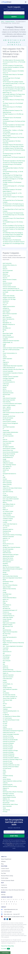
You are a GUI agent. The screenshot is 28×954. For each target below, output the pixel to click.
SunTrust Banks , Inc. (8, 684)
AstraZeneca (6, 301)
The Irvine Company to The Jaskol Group (12, 66)
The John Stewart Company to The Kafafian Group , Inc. (13, 72)
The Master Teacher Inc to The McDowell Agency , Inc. (13, 104)
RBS (4, 628)
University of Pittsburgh (8, 756)
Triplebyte (5, 709)
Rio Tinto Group (6, 634)
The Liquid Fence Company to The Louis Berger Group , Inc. (12, 92)
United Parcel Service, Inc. (9, 733)
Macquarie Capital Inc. (8, 529)
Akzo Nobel (5, 272)
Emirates (5, 425)
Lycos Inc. (5, 528)
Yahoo (4, 808)
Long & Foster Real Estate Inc (10, 524)
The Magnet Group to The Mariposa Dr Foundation (12, 97)
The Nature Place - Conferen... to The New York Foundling (13, 131)
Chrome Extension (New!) (7, 881)
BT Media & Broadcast (8, 337)
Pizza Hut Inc (6, 607)
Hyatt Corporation (7, 481)
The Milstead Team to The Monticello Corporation (12, 119)
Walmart (5, 790)
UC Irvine (5, 725)
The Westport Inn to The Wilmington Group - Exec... (14, 244)
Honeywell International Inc (9, 474)
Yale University (6, 810)
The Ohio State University (9, 695)
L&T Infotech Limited (8, 511)
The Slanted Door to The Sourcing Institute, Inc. (13, 207)
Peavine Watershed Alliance (9, 598)
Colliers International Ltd (9, 368)
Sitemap (3, 895)
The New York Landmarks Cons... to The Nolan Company (12, 135)
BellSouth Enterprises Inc (9, 324)
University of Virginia (8, 763)
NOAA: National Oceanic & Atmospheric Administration (12, 570)
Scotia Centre (6, 659)
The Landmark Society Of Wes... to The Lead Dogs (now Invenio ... (13, 84)
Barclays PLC (6, 316)
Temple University (7, 688)
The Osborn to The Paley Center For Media (13, 146)
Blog (2, 864)
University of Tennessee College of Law (12, 760)
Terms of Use (4, 946)
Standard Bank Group (8, 670)
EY (3, 429)
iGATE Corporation (7, 483)
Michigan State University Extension (11, 547)
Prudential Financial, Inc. (8, 616)
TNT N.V (5, 704)
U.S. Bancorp (6, 715)
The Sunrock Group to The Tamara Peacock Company (13, 219)
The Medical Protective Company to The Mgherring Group (12, 111)
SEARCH (14, 16)
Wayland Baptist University (9, 797)
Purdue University (7, 619)
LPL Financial (6, 526)
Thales (4, 691)
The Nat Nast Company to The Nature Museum (12, 128)
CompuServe (6, 375)
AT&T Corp (5, 303)
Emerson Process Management (10, 423)
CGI (3, 351)
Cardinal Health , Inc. (8, 342)
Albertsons (5, 274)
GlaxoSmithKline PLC (8, 458)
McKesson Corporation (8, 537)
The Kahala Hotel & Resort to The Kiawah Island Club (13, 75)
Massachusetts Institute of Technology (12, 535)
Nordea (4, 573)
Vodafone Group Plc (8, 785)
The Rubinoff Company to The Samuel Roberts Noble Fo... (12, 190)
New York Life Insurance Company (11, 567)
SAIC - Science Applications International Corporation (13, 647)
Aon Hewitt (5, 292)
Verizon (4, 777)
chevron (5, 357)
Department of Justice (8, 393)
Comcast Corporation (8, 371)
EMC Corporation (7, 420)
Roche (4, 639)
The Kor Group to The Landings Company (13, 82)
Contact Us (4, 885)
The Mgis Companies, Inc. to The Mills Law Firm (13, 115)
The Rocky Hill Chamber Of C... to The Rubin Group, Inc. (13, 187)
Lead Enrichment (5, 871)
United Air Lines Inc (7, 729)
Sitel (4, 664)
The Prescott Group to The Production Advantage (12, 165)
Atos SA (5, 305)
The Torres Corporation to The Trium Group (13, 227)
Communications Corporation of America (13, 373)
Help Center (4, 888)
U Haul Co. (5, 713)
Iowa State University (8, 492)
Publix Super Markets (8, 618)
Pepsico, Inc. (6, 600)
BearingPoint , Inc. (7, 323)
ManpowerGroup (7, 531)
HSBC (4, 477)
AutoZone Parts (6, 310)
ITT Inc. (4, 493)
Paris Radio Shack (7, 594)
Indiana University (7, 484)
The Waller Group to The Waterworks (12, 240)
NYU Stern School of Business (10, 585)
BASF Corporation (7, 317)
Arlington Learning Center (9, 298)
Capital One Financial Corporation (11, 341)
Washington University (8, 794)
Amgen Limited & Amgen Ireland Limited (13, 290)
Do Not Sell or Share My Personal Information (13, 890)
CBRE (4, 346)
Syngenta (5, 686)
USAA (4, 770)
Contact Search (5, 869)
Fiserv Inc (5, 440)
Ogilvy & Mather (7, 587)
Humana (5, 479)
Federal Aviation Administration (10, 432)
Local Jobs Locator (7, 520)
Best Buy (5, 326)
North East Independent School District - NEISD (13, 579)
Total (4, 706)
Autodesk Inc (6, 308)
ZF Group (5, 812)
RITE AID (5, 635)
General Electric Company (9, 449)
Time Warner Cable (7, 700)
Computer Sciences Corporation (10, 377)
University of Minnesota (8, 754)
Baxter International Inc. (8, 319)
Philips (4, 603)
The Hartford (6, 693)
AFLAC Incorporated (8, 271)
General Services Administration (10, 452)
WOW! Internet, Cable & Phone (10, 804)
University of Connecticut (9, 742)
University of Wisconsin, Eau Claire (11, 765)
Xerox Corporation (7, 806)
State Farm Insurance (8, 677)
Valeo (4, 774)
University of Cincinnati (8, 738)
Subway (4, 680)
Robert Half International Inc (10, 637)
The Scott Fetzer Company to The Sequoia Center (13, 198)
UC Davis (5, 724)
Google (4, 459)
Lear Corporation (7, 515)
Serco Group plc (7, 661)
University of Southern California (11, 758)
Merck (4, 542)
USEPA (4, 772)
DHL (4, 396)
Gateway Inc (6, 445)
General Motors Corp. (8, 450)
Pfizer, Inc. (5, 601)
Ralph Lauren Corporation (9, 623)
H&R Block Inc (6, 461)
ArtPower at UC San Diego (9, 299)
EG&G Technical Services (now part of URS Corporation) (13, 413)
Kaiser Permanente (7, 501)
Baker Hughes (6, 312)
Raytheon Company (7, 625)
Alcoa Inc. (5, 278)
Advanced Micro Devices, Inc (10, 265)
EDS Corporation (7, 409)
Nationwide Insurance (8, 560)
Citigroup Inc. (6, 362)
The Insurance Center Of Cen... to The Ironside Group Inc (14, 63)
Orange (4, 592)
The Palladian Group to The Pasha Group (13, 148)
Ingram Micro (6, 486)
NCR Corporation (7, 562)
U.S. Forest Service (7, 718)
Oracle (4, 591)
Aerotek (5, 267)
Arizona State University (8, 296)
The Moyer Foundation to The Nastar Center (13, 125)
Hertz (4, 472)
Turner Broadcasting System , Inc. (11, 711)
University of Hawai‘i (8, 749)
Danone (5, 387)
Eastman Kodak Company (9, 405)
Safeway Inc (6, 644)
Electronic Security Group (9, 416)
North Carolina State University (10, 576)
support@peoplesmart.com (9, 909)
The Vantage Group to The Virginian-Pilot (13, 235)
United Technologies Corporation (11, 734)
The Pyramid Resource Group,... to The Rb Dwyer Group (13, 172)
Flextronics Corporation (8, 441)
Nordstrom (5, 574)
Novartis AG (6, 583)
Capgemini (5, 339)
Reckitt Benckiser (7, 630)
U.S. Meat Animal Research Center (11, 720)
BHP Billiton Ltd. (7, 328)
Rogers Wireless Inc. (8, 641)
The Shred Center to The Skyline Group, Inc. (13, 204)
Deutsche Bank (6, 395)
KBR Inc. (5, 502)
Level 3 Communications (9, 517)
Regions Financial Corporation (10, 632)
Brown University (7, 335)
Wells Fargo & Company (8, 801)
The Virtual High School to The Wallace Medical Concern (12, 237)
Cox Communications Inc (9, 382)
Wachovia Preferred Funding (10, 786)
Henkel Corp (6, 470)
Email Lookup (4, 878)
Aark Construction (7, 263)
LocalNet (5, 522)
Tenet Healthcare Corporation (10, 689)
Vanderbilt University (8, 776)
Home (2, 22)
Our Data (3, 873)
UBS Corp (5, 722)
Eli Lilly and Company (8, 418)
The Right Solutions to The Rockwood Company (12, 183)
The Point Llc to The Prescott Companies (13, 163)
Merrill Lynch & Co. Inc (8, 544)
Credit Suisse (6, 384)
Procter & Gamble (7, 614)
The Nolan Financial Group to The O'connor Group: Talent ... (13, 138)
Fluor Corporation (7, 443)
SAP (4, 653)
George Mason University (9, 454)
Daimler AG (5, 386)
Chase (4, 355)
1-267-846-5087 (6, 912)
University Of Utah (7, 761)
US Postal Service (7, 768)
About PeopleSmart (6, 859)
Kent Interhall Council (8, 506)
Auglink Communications (9, 307)
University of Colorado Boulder (10, 740)
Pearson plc (5, 596)
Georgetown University (8, 456)
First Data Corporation (8, 436)
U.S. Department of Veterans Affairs (11, 716)
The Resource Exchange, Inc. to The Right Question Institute (13, 180)
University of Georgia (8, 747)
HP (3, 475)
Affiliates (3, 862)
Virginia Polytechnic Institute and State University (12, 782)
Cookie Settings (5, 952)
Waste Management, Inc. (9, 795)
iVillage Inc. (5, 495)
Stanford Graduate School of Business (12, 671)
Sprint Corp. (5, 668)
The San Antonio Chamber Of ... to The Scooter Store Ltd (12, 194)
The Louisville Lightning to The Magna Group (14, 94)
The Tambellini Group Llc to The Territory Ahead (13, 223)
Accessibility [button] (5, 949)
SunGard (5, 682)
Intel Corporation (7, 490)
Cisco (4, 360)
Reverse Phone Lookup (7, 876)
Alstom (4, 281)
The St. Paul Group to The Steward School (13, 213)
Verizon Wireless (7, 779)
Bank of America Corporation (10, 314)
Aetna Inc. (5, 269)
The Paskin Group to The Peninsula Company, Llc (14, 151)
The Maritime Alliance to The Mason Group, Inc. (13, 101)
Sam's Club (5, 650)
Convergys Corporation (8, 378)
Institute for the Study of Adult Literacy (12, 488)
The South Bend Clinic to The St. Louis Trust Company (13, 210)
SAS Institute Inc (7, 655)
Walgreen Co (6, 788)
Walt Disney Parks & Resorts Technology (13, 792)
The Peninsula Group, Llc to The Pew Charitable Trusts (12, 154)
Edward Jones (6, 411)
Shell (4, 662)
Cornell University (7, 380)
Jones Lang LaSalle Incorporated (11, 499)
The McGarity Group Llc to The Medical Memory (12, 108)
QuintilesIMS (6, 621)
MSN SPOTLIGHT (7, 553)
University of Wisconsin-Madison (11, 767)
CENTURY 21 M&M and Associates (11, 350)
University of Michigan (8, 752)
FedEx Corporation (7, 434)
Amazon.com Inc (7, 285)
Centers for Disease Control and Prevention (13, 348)
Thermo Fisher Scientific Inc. (10, 698)
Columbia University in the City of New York (13, 369)
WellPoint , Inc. (6, 799)
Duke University (6, 402)
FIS (3, 438)
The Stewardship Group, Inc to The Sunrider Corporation (13, 216)
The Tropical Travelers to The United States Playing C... (13, 230)
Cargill (4, 344)
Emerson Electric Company (9, 422)
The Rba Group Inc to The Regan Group (12, 175)
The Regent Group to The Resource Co (12, 177)
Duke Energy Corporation (9, 400)
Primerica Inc (6, 612)
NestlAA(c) (5, 564)
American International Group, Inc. (11, 289)
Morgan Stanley (6, 551)
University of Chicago (8, 736)
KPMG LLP (5, 510)
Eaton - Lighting (7, 407)
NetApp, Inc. (6, 565)
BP (3, 332)
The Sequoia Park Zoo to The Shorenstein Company (13, 201)
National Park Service (8, 558)
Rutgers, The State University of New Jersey (13, 643)
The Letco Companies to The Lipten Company (14, 89)
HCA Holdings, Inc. (7, 467)
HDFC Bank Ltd (6, 468)
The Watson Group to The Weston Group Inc (14, 242)
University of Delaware (8, 743)
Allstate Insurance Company (9, 280)
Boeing (4, 330)
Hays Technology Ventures (9, 465)
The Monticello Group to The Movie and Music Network (14, 122)
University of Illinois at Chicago (10, 751)
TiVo (4, 702)
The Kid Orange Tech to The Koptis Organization (11, 79)
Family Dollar (6, 431)
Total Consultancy (7, 707)
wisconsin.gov (6, 803)
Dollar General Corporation (9, 398)
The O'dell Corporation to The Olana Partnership (12, 142)
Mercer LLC (5, 540)
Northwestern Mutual (8, 582)
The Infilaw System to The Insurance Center (13, 60)
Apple (4, 294)
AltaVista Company (7, 283)
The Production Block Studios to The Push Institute (13, 169)
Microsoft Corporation (8, 549)
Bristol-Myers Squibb (8, 333)
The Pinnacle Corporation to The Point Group (14, 161)
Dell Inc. (5, 389)
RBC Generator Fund (8, 626)
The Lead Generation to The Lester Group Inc (14, 87)
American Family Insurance (9, 287)
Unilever (5, 727)
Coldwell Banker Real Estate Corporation (12, 366)
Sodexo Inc (5, 666)
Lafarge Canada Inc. (7, 513)
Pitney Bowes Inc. (7, 605)
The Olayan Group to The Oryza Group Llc (13, 145)
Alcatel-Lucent (6, 276)
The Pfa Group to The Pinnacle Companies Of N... (14, 158)
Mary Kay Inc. (6, 533)
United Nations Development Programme (13, 731)
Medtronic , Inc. (6, 538)
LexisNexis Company (8, 519)
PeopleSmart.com (10, 845)
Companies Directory (10, 22)
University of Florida (7, 745)
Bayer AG (5, 321)
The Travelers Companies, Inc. (10, 697)
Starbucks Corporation (8, 675)
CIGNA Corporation (7, 359)
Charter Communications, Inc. (10, 353)
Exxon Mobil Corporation (9, 427)
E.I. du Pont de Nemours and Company (12, 404)
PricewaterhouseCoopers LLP (10, 610)
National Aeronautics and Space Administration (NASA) (10, 555)
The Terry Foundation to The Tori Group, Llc (13, 226)
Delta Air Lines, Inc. (7, 391)
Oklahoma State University (9, 589)
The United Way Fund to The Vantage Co (13, 233)
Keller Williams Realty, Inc (9, 504)
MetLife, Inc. (6, 546)
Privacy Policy (9, 843)
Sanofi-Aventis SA (7, 652)
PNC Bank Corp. (6, 609)
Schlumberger (6, 657)
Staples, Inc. (5, 673)
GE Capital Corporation (8, 447)
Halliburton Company (8, 463)
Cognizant (5, 364)
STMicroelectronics (7, 679)
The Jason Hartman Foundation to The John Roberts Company (13, 68)
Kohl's (4, 508)
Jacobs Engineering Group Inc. (10, 497)
